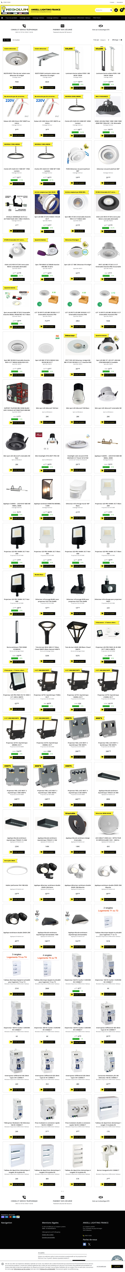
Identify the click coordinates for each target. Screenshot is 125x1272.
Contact (112, 2)
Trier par (96, 40)
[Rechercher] (111, 10)
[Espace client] (116, 10)
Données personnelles (48, 1237)
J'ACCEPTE (117, 1266)
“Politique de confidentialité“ (47, 1269)
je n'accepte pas (101, 1266)
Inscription (120, 2)
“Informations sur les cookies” (22, 1269)
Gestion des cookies (47, 1235)
